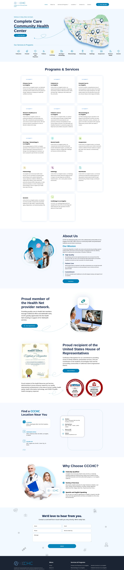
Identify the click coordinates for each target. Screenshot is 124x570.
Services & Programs (62, 4)
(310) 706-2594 (20, 35)
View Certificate (71, 372)
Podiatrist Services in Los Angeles (99, 569)
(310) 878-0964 (67, 435)
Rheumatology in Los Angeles (78, 569)
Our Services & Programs (23, 45)
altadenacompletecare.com (70, 439)
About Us (51, 4)
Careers (89, 4)
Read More (71, 282)
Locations (72, 4)
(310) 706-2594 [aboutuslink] (102, 4)
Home (44, 4)
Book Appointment (31, 327)
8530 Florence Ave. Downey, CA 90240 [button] (37, 450)
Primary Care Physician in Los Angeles (80, 567)
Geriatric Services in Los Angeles (99, 567)
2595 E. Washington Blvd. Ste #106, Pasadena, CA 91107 (69, 425)
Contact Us (81, 4)
